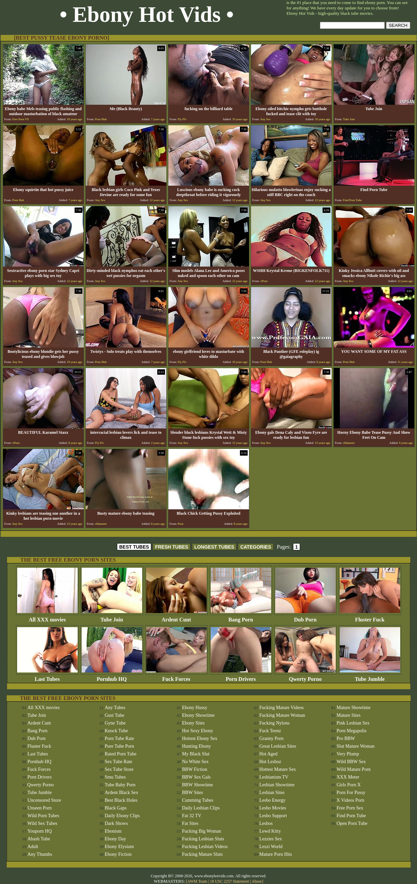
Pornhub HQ (112, 676)
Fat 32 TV (191, 815)
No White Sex (195, 761)
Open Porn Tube (352, 823)
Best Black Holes (121, 800)
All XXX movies (47, 617)
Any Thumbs (40, 854)
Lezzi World (271, 846)
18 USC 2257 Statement (229, 881)
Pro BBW (346, 738)
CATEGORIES (255, 547)
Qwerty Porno (305, 676)
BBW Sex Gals (196, 777)
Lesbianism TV (273, 777)
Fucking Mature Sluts (202, 854)
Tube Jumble (370, 676)
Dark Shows (116, 823)
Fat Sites (190, 823)
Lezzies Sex (270, 838)
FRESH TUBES (171, 547)
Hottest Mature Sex (277, 769)
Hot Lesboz (270, 761)
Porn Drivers (241, 676)
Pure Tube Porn (119, 746)
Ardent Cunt (176, 617)
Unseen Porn (40, 807)
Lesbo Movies (272, 807)
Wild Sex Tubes (42, 823)
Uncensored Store (44, 800)
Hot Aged (268, 753)
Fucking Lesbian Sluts (203, 838)
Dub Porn (305, 617)
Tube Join (112, 617)
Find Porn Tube (351, 815)
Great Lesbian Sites (277, 746)
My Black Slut (196, 753)
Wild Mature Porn (354, 769)
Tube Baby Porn (120, 784)
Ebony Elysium (119, 846)
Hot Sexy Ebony (197, 730)
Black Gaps (116, 807)
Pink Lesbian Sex (353, 723)
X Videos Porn (350, 800)
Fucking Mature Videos (281, 707)
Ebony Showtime (198, 715)
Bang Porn (241, 617)
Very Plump (348, 753)
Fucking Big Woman (201, 831)
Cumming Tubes (197, 800)
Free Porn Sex (350, 807)
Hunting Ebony (196, 746)
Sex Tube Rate (118, 761)
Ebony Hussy (194, 707)
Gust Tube (114, 715)
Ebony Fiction (118, 854)
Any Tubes (115, 707)
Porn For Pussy (351, 792)
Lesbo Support (273, 815)
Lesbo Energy (272, 800)
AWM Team (197, 881)
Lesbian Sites (272, 792)
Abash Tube (39, 838)
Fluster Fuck (370, 617)
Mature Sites (349, 715)
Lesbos (266, 823)
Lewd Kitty (270, 831)
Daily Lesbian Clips (201, 807)
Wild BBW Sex (351, 761)
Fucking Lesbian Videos (205, 846)
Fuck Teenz (270, 730)
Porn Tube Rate (119, 738)
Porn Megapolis (352, 730)
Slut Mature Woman (356, 746)
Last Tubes (47, 676)
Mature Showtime (354, 707)
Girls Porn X (349, 784)
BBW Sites (192, 792)
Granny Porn (271, 738)
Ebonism (113, 831)
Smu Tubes (115, 777)
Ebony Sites (193, 723)
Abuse (257, 881)
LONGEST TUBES (214, 547)
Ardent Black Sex (121, 792)
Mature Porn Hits (275, 854)
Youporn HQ (40, 831)
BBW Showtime (197, 784)
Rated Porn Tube (120, 753)
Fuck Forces (176, 676)
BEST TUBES (134, 547)
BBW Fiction (194, 769)
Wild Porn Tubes (43, 815)
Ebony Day (115, 838)
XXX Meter (348, 777)
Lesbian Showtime (277, 784)
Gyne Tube (115, 723)
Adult (33, 846)
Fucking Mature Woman (282, 715)
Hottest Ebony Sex (199, 738)
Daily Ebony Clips (122, 815)
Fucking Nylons (274, 723)
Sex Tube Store (119, 769)
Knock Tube (116, 730)
